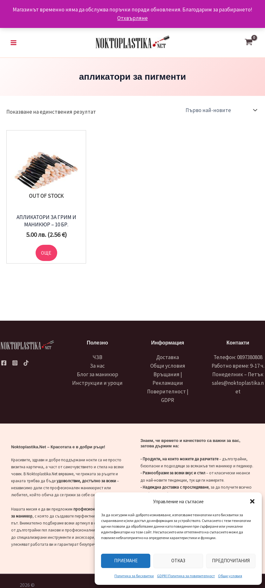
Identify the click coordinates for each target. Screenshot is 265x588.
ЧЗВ (97, 357)
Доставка (167, 357)
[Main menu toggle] (13, 43)
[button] (252, 501)
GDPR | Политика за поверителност (186, 575)
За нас (97, 365)
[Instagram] (15, 363)
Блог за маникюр (97, 374)
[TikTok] (26, 363)
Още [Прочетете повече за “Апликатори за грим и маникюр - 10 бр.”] (46, 254)
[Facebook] (4, 363)
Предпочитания (231, 561)
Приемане (126, 561)
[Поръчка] (221, 111)
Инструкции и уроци (97, 382)
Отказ (178, 561)
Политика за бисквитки (134, 575)
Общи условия (230, 575)
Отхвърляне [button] (132, 18)
